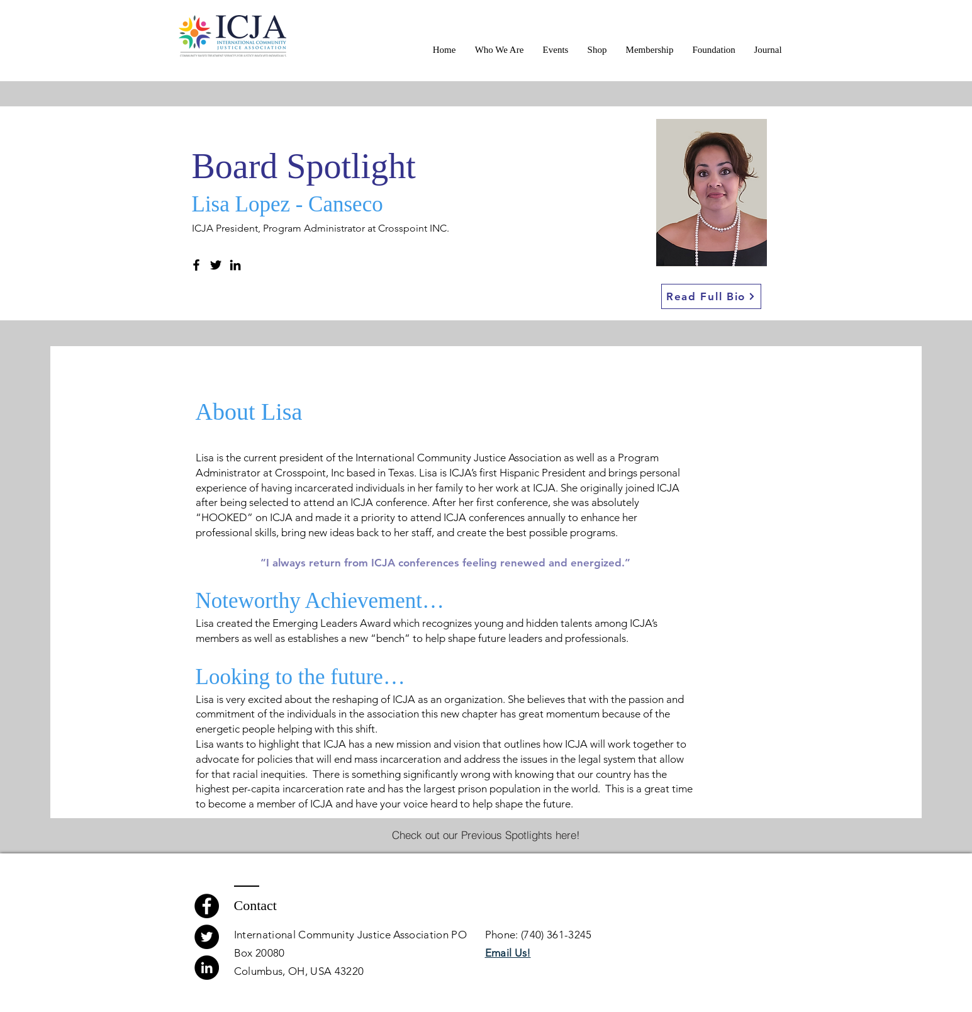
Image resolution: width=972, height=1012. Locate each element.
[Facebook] (196, 265)
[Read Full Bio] (711, 296)
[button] (499, 49)
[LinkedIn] (235, 265)
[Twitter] (215, 265)
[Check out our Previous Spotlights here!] (486, 835)
